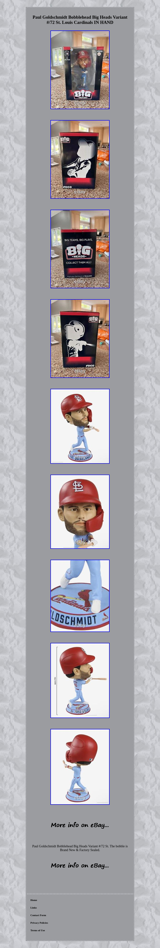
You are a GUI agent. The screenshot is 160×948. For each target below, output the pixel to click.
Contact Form (38, 915)
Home (33, 900)
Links (33, 907)
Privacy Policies (39, 922)
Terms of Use (37, 930)
